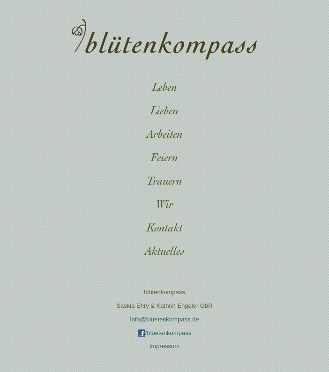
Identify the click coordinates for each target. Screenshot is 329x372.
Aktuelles (165, 252)
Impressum (164, 346)
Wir (164, 205)
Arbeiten (165, 135)
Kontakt (165, 229)
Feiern (164, 158)
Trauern (164, 182)
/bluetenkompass (164, 332)
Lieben (164, 112)
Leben (164, 88)
